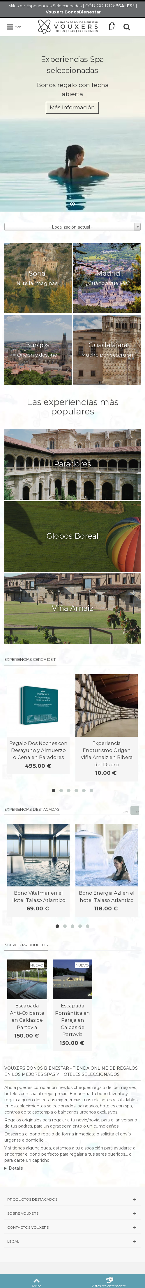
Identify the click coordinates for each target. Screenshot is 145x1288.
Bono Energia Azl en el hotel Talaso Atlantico (107, 896)
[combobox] (72, 227)
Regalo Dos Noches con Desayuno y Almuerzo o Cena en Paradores (38, 750)
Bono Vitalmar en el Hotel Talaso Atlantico (38, 896)
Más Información (72, 107)
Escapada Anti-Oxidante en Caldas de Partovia (27, 1016)
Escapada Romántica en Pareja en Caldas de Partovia (72, 1020)
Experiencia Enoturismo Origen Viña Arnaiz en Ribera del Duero (107, 753)
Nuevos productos (26, 945)
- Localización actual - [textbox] (71, 227)
